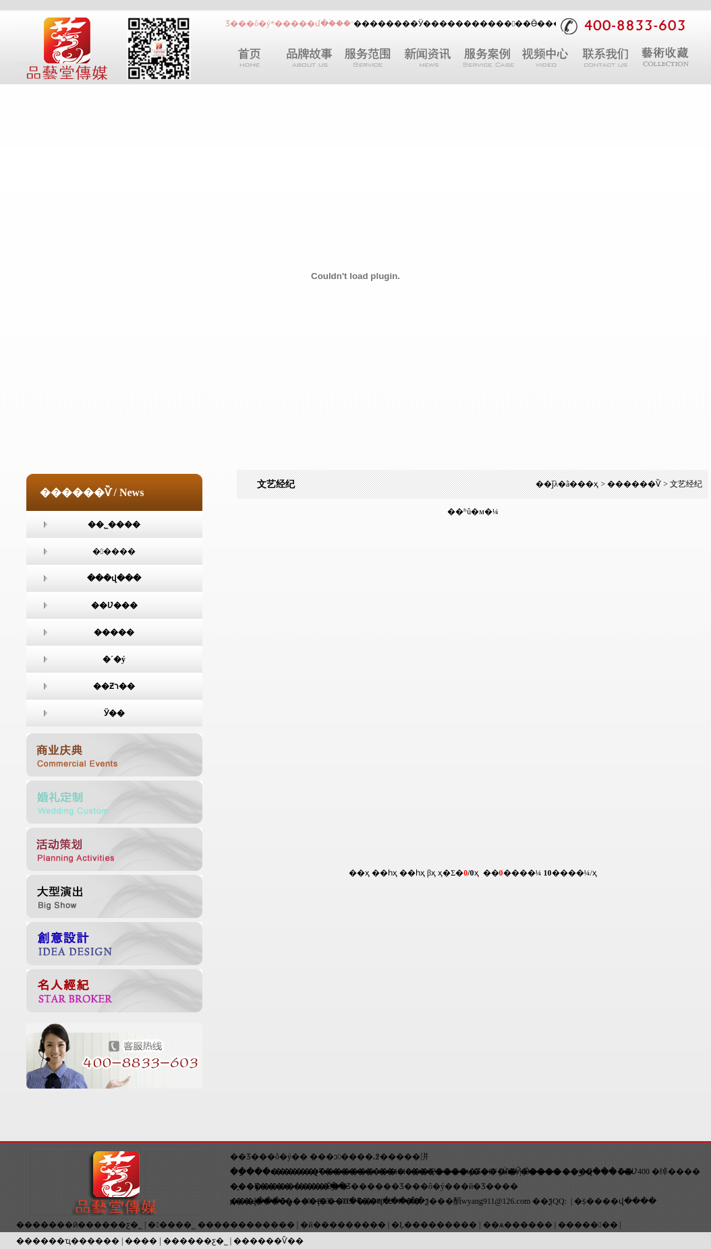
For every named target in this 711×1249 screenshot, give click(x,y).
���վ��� (114, 578)
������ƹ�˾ (195, 1241)
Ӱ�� (428, 23)
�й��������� (342, 1224)
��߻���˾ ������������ (221, 1224)
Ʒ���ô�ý (422, 1186)
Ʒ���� (364, 1186)
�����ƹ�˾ (114, 1224)
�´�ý (114, 659)
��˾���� (114, 524)
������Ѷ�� (268, 1241)
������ (377, 23)
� (509, 23)
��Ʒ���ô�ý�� (269, 1156)
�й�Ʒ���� (489, 1186)
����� (114, 551)
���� (471, 23)
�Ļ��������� (434, 1224)
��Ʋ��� (114, 605)
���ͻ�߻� (329, 1156)
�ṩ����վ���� (615, 1201)
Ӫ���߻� (550, 23)
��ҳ (587, 484)
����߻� (114, 632)
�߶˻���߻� (368, 1156)
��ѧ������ (517, 1224)
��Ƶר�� (114, 686)
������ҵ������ (67, 1241)
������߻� (587, 1224)
